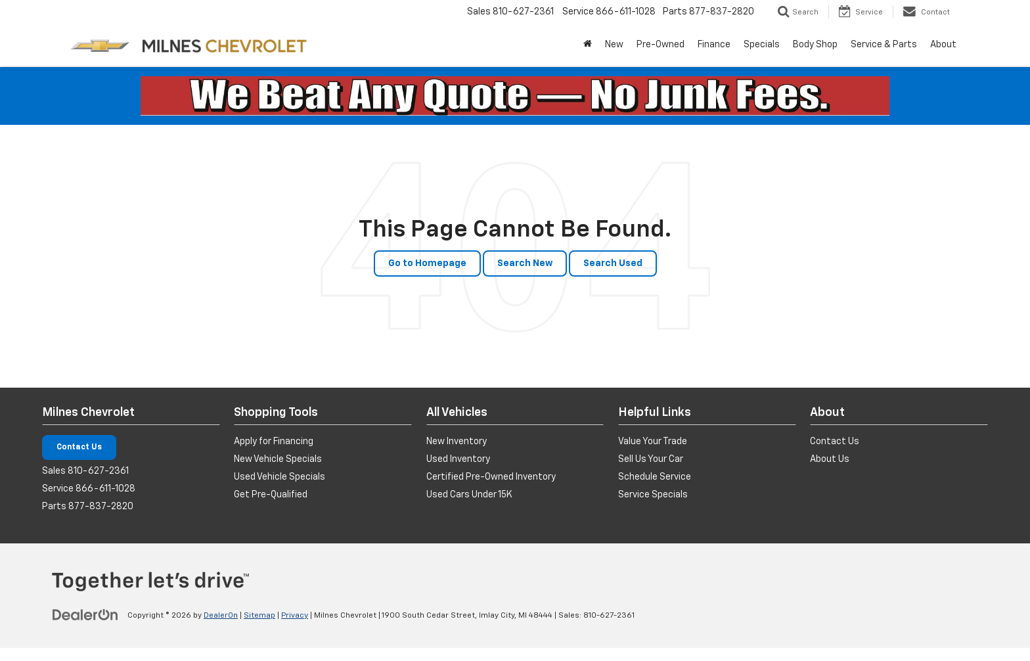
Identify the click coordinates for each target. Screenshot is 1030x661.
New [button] (614, 44)
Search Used (612, 263)
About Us (829, 459)
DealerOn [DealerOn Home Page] (221, 616)
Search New (524, 263)
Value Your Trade (652, 441)
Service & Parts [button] (884, 44)
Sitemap (259, 616)
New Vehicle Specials (278, 459)
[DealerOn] (85, 615)
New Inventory (456, 441)
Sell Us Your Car (650, 459)
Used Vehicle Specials (279, 477)
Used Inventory (458, 459)
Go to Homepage (427, 263)
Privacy (294, 616)
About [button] (943, 44)
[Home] (587, 45)
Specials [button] (762, 44)
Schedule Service (654, 477)
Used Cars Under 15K (469, 494)
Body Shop (815, 44)
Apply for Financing (273, 441)
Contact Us (79, 447)
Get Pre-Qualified (270, 494)
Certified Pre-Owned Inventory (491, 477)
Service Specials (653, 494)
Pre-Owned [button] (660, 44)
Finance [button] (714, 44)
